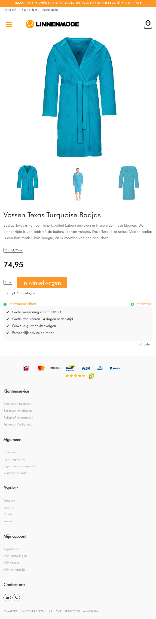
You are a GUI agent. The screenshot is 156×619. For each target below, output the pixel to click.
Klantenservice (49, 9)
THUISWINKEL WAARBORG (81, 611)
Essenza (9, 507)
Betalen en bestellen (17, 404)
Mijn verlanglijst (14, 569)
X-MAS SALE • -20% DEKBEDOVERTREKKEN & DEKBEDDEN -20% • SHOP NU (78, 3)
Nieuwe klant (29, 9)
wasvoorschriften (22, 303)
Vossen (8, 521)
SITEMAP (56, 611)
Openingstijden (14, 459)
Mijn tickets (11, 562)
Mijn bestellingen (15, 556)
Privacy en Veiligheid (17, 424)
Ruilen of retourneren (18, 417)
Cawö (7, 514)
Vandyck (9, 500)
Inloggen (10, 9)
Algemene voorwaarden (20, 466)
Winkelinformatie (15, 473)
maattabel (144, 303)
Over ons (9, 452)
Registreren (11, 549)
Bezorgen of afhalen (17, 410)
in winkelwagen (41, 282)
